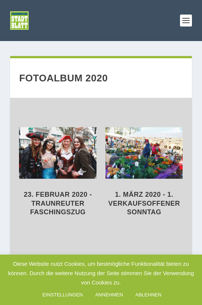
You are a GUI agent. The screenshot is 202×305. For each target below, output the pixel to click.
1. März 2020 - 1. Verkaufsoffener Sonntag (144, 203)
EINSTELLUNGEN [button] (62, 295)
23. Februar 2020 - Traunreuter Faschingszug (58, 203)
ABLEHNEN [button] (148, 295)
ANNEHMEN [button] (109, 295)
